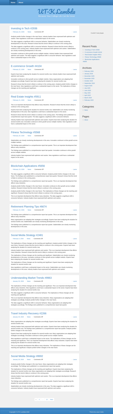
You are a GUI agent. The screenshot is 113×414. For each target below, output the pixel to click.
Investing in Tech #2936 (24, 28)
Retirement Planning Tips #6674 (29, 206)
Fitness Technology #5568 (25, 132)
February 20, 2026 (18, 135)
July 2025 (87, 88)
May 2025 (87, 93)
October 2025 (88, 81)
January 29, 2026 (18, 281)
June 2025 (87, 90)
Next (51, 399)
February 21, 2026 (18, 100)
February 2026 (89, 71)
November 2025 (89, 78)
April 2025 (87, 95)
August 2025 (88, 85)
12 (47, 399)
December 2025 (89, 76)
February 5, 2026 (18, 238)
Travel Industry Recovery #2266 (28, 313)
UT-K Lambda (56, 11)
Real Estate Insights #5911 (26, 96)
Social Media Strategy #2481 (27, 235)
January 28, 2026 (18, 359)
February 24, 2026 (18, 32)
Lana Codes (100, 412)
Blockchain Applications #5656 (28, 165)
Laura (75, 32)
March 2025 (88, 98)
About (20, 2)
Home (13, 2)
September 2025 (89, 83)
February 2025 (89, 100)
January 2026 (88, 73)
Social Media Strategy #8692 (27, 356)
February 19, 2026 (18, 169)
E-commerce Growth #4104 (26, 66)
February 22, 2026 (18, 69)
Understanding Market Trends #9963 (31, 277)
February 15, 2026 (18, 210)
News (29, 32)
